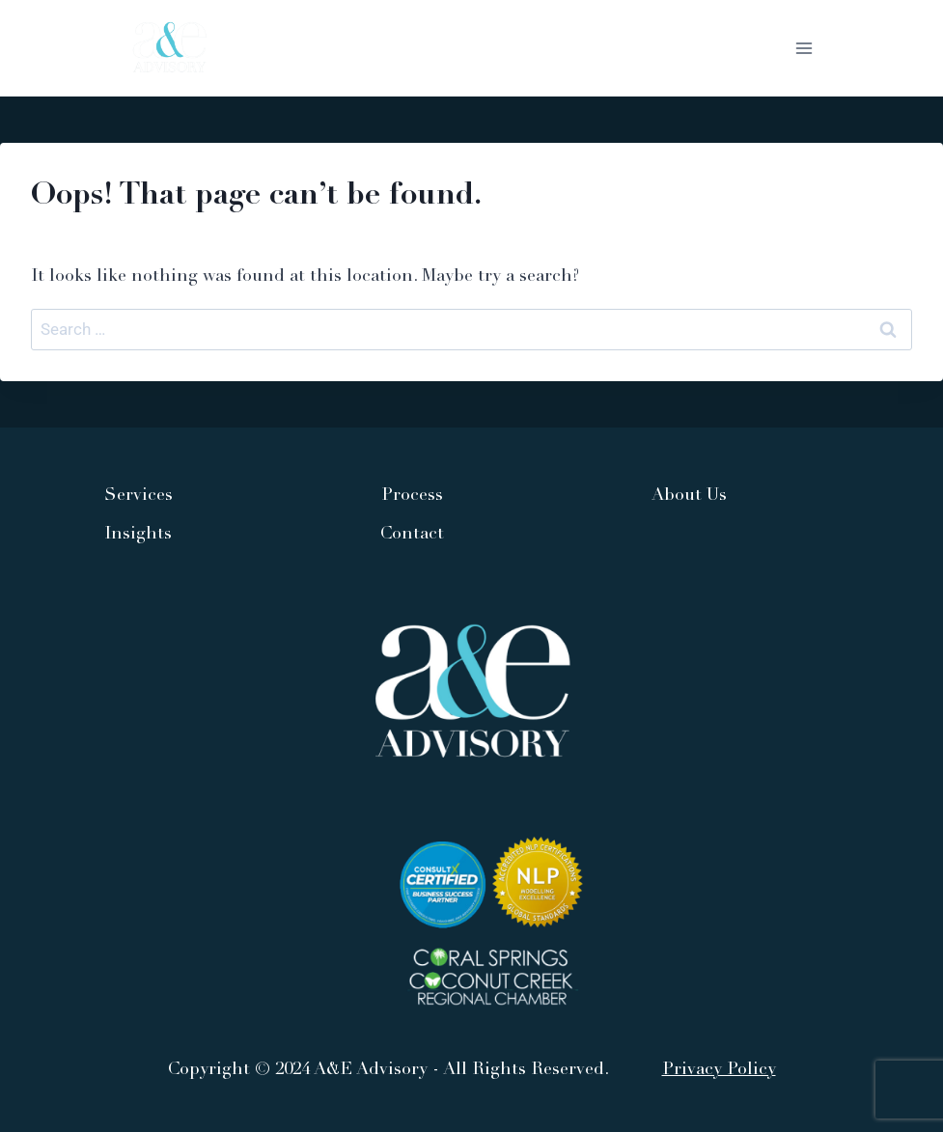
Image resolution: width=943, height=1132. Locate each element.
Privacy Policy (719, 1070)
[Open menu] (803, 48)
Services (138, 496)
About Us (689, 496)
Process (412, 496)
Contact (412, 534)
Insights (138, 534)
